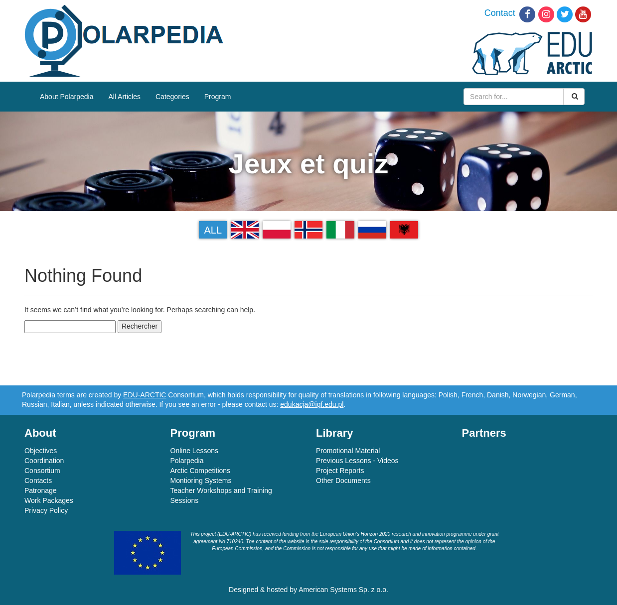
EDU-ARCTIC (144, 395)
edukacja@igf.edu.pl (311, 404)
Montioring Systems (201, 480)
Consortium (42, 471)
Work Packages (48, 500)
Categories (172, 97)
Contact (499, 13)
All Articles (124, 97)
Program (217, 97)
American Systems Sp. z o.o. (343, 590)
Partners (484, 433)
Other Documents (343, 480)
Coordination (44, 461)
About (40, 433)
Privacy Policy (46, 510)
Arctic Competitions (200, 471)
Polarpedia (187, 461)
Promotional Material (348, 451)
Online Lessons (194, 451)
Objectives (40, 451)
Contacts (38, 480)
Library (334, 433)
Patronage (40, 490)
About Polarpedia (66, 97)
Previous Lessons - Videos (357, 461)
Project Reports (340, 471)
